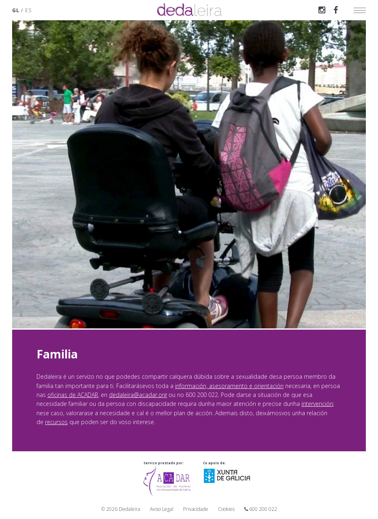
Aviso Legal (161, 509)
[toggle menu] (360, 10)
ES (28, 10)
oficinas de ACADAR (72, 395)
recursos (56, 422)
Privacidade (195, 509)
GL (15, 10)
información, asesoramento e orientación (229, 386)
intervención (317, 403)
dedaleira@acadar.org (138, 395)
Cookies (226, 509)
